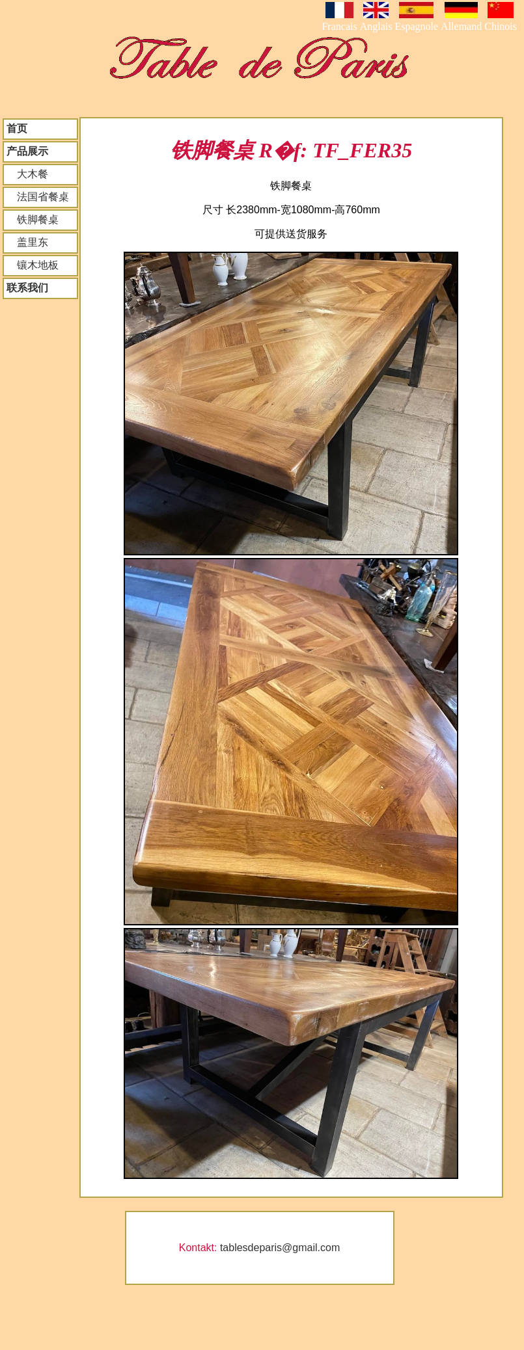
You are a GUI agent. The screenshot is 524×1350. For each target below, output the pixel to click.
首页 (17, 128)
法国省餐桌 (38, 196)
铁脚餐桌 (33, 219)
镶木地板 (33, 265)
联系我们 (27, 287)
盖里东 (27, 242)
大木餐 (27, 173)
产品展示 (27, 151)
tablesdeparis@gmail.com (280, 1247)
